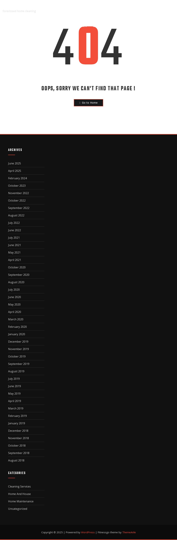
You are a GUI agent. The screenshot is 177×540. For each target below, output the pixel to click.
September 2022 (18, 208)
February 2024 (17, 178)
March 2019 (15, 408)
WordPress (88, 532)
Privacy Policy (133, 26)
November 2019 (18, 349)
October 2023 (17, 186)
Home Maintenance (21, 501)
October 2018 (17, 445)
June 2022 (14, 230)
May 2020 (14, 304)
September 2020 (18, 275)
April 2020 (14, 312)
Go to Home (88, 102)
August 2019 (16, 371)
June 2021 (14, 245)
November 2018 (18, 438)
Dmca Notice (104, 26)
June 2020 (14, 297)
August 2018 (16, 460)
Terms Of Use (163, 26)
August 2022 (16, 215)
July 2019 (14, 379)
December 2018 (18, 431)
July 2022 (14, 223)
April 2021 (14, 260)
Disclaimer (78, 26)
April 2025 (14, 171)
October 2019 (17, 356)
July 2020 (14, 289)
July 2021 (14, 238)
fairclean (11, 6)
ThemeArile (129, 532)
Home (36, 26)
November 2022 (18, 193)
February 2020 (17, 327)
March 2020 (15, 319)
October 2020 (17, 267)
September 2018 (18, 453)
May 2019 (14, 393)
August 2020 (16, 282)
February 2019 (17, 416)
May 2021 (14, 252)
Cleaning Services (19, 486)
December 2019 (18, 341)
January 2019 (16, 423)
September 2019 (18, 364)
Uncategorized (17, 509)
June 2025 (14, 163)
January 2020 (16, 334)
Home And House (19, 494)
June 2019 (14, 386)
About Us (55, 26)
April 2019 (14, 401)
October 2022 (17, 200)
